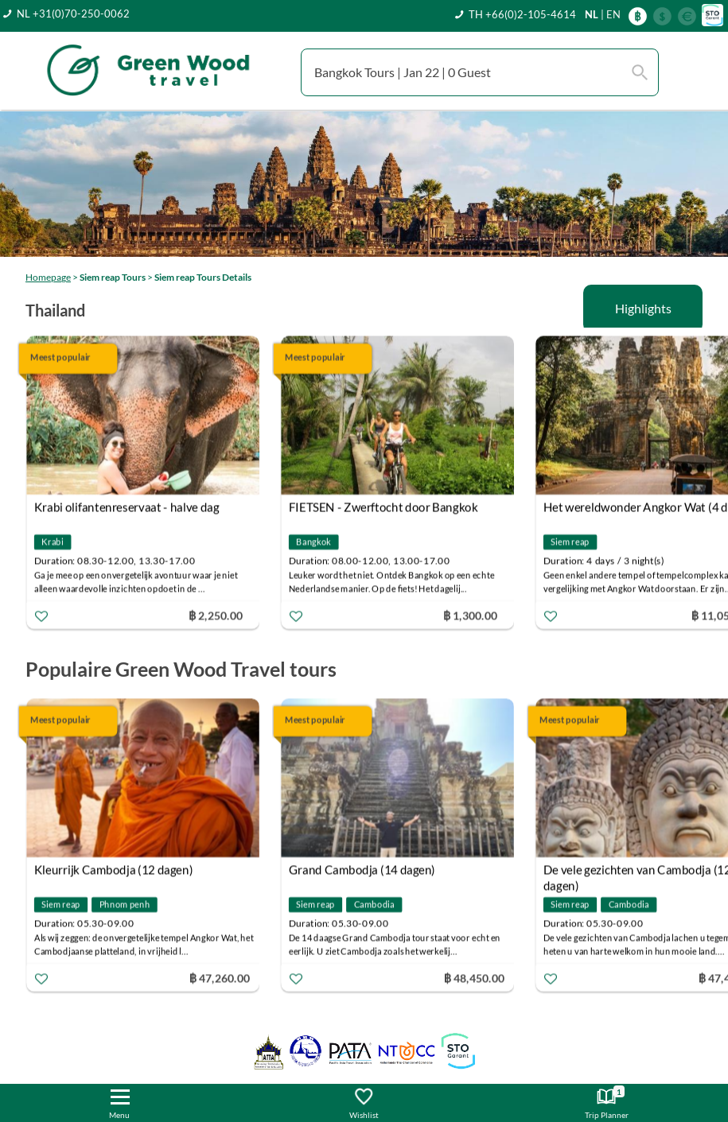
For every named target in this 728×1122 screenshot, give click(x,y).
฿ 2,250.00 (216, 615)
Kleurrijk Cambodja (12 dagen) (113, 870)
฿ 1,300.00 (470, 615)
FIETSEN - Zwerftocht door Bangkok (383, 507)
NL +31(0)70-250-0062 (73, 13)
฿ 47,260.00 (219, 977)
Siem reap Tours (113, 277)
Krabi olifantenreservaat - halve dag (127, 507)
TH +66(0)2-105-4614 (522, 14)
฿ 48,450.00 (474, 977)
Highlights (643, 308)
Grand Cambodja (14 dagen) (362, 870)
